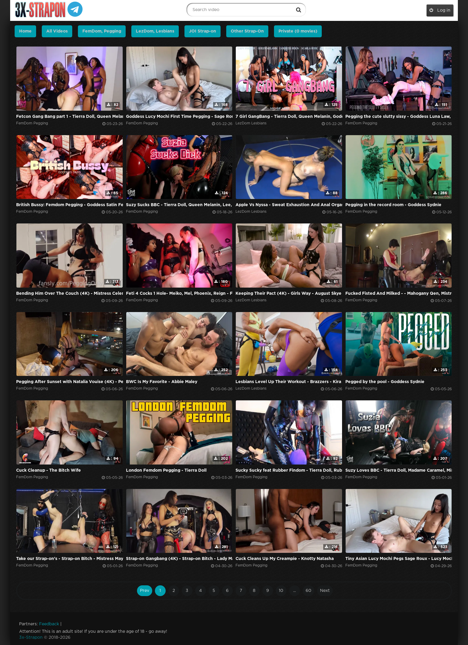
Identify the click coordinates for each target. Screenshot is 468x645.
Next (325, 590)
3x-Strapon (31, 637)
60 (308, 590)
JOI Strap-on (202, 31)
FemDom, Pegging (101, 31)
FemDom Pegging (32, 123)
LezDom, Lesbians (155, 31)
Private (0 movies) (297, 31)
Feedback (49, 624)
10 (281, 590)
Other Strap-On (247, 31)
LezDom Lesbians (251, 123)
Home (25, 31)
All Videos (57, 31)
